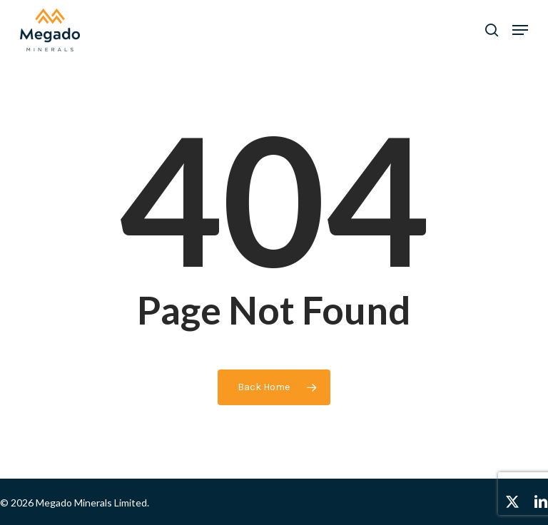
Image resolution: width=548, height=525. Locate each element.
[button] (520, 30)
